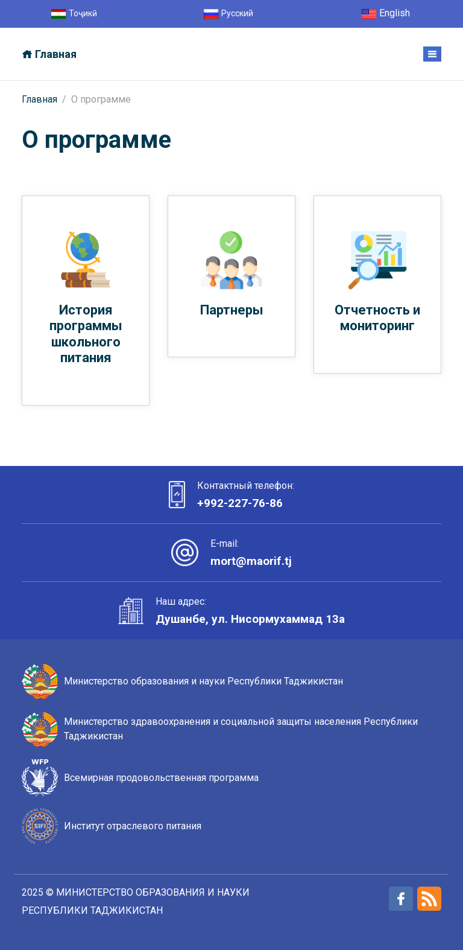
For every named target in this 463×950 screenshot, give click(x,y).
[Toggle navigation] (432, 54)
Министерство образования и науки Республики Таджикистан (203, 681)
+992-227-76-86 (240, 503)
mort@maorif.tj (251, 561)
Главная (39, 99)
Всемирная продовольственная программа (161, 777)
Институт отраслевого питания (132, 826)
